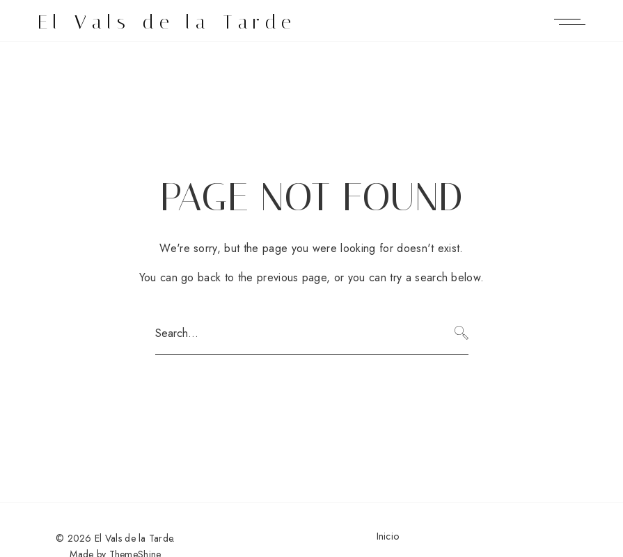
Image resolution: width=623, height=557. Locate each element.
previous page (291, 277)
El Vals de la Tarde (167, 21)
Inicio (388, 536)
